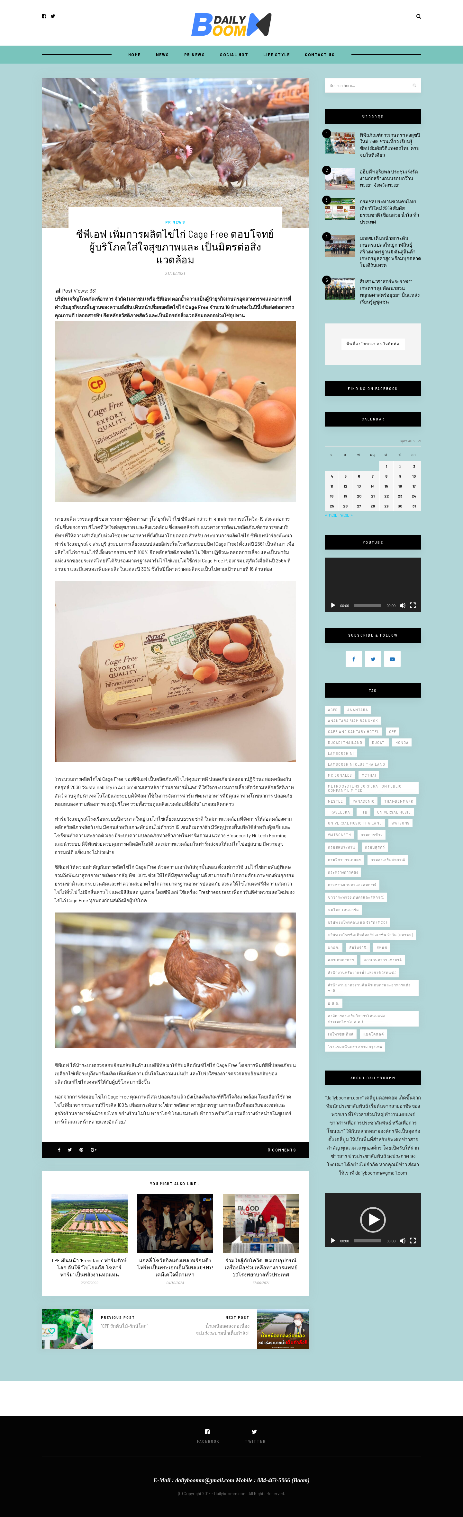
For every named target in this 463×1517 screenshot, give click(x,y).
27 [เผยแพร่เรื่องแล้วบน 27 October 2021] (359, 506)
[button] (373, 1220)
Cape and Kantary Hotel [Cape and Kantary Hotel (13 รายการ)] (353, 731)
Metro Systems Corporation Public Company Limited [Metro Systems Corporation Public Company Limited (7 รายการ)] (365, 788)
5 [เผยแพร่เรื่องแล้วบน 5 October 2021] (345, 476)
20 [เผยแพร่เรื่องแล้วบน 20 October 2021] (359, 496)
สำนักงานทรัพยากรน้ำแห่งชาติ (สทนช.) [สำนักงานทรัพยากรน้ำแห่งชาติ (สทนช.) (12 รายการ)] (362, 972)
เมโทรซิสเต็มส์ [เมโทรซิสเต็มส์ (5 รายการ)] (341, 1034)
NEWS (162, 54)
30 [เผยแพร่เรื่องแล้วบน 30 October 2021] (400, 506)
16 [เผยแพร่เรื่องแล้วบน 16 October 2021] (400, 486)
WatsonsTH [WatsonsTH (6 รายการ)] (339, 835)
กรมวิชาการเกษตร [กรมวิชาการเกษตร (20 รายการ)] (344, 860)
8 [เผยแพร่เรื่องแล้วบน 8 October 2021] (386, 476)
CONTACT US (320, 54)
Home (134, 54)
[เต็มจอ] (413, 605)
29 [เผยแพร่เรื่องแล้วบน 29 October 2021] (386, 506)
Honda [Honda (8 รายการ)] (402, 742)
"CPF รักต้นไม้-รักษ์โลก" (124, 1326)
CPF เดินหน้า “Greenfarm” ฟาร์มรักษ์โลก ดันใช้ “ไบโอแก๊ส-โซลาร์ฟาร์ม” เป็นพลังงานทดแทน (89, 1267)
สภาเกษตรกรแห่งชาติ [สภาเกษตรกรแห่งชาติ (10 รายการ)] (383, 960)
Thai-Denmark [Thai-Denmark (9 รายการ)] (398, 801)
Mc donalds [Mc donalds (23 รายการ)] (340, 775)
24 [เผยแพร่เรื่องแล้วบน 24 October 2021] (414, 496)
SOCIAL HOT (234, 54)
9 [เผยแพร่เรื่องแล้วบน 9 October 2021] (400, 476)
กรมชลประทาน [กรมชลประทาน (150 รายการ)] (341, 847)
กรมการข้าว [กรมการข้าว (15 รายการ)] (372, 835)
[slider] (368, 1240)
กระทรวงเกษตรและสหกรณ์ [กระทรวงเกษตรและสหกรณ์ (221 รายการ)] (352, 885)
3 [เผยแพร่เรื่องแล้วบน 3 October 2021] (414, 466)
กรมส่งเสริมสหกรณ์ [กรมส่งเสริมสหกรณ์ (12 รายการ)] (388, 860)
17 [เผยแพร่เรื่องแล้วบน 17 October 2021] (414, 486)
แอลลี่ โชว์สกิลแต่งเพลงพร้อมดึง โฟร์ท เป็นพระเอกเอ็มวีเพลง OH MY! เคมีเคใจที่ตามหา (175, 1267)
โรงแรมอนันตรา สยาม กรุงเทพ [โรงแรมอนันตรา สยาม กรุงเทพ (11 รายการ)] (355, 1047)
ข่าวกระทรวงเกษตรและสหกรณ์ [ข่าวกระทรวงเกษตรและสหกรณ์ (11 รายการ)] (356, 897)
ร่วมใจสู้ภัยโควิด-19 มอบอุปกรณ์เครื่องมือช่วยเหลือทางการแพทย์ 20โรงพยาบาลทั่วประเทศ (261, 1267)
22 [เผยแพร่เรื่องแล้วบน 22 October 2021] (386, 496)
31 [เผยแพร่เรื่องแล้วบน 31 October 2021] (414, 506)
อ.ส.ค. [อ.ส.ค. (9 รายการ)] (334, 1003)
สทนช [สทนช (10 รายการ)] (382, 947)
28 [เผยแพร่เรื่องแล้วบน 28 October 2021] (372, 506)
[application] (373, 585)
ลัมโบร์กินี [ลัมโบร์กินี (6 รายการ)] (358, 947)
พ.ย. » (346, 515)
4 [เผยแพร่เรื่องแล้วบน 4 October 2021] (332, 476)
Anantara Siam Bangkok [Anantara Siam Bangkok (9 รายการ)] (353, 721)
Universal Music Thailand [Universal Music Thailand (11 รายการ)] (355, 823)
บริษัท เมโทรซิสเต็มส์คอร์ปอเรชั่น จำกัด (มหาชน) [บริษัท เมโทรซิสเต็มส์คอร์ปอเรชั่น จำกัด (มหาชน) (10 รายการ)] (370, 935)
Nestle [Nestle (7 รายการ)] (335, 801)
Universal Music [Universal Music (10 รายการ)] (394, 812)
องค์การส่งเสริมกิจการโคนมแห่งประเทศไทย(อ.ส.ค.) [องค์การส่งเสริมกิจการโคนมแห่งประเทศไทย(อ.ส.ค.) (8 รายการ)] (356, 1019)
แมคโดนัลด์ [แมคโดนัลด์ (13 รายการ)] (373, 1034)
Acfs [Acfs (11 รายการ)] (333, 710)
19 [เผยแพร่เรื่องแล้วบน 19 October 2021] (345, 496)
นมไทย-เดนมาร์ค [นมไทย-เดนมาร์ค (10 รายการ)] (343, 910)
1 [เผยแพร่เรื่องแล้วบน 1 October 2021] (386, 466)
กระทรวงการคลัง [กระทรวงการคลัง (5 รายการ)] (343, 872)
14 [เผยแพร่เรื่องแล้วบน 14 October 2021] (373, 486)
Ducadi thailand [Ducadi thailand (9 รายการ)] (345, 742)
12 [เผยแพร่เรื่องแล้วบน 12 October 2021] (345, 486)
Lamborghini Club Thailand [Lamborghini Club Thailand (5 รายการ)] (356, 764)
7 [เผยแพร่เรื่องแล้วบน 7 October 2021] (373, 476)
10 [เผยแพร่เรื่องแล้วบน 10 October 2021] (414, 476)
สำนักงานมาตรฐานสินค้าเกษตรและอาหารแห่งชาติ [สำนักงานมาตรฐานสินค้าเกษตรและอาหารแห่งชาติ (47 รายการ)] (369, 988)
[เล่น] (333, 605)
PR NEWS (194, 54)
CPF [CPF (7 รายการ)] (392, 731)
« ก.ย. (331, 515)
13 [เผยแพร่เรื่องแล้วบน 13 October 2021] (359, 486)
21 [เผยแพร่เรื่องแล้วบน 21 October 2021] (373, 496)
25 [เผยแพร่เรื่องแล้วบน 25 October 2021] (332, 506)
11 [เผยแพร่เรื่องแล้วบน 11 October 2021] (332, 486)
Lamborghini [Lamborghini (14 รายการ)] (341, 753)
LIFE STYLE (276, 54)
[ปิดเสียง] (402, 605)
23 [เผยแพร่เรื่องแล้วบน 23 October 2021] (400, 496)
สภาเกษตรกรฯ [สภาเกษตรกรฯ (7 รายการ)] (341, 960)
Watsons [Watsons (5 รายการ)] (401, 823)
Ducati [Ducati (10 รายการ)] (379, 742)
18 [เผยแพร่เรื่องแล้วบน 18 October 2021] (331, 496)
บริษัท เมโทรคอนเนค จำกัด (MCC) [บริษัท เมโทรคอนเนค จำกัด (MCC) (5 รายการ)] (357, 922)
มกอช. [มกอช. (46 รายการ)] (334, 947)
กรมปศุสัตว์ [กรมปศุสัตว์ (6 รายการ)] (375, 847)
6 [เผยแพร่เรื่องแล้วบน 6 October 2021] (359, 476)
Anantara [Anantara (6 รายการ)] (357, 710)
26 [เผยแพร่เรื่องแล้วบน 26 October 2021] (345, 506)
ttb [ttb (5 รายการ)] (364, 812)
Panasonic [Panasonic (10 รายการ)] (364, 801)
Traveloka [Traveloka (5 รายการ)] (339, 812)
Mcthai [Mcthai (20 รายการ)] (369, 775)
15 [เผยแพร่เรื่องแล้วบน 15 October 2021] (386, 486)
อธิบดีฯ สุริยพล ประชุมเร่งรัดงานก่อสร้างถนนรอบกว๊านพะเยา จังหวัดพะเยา (389, 178)
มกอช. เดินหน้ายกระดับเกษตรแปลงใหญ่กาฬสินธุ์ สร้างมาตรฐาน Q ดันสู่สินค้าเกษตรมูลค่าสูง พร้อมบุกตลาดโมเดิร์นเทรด (390, 251)
